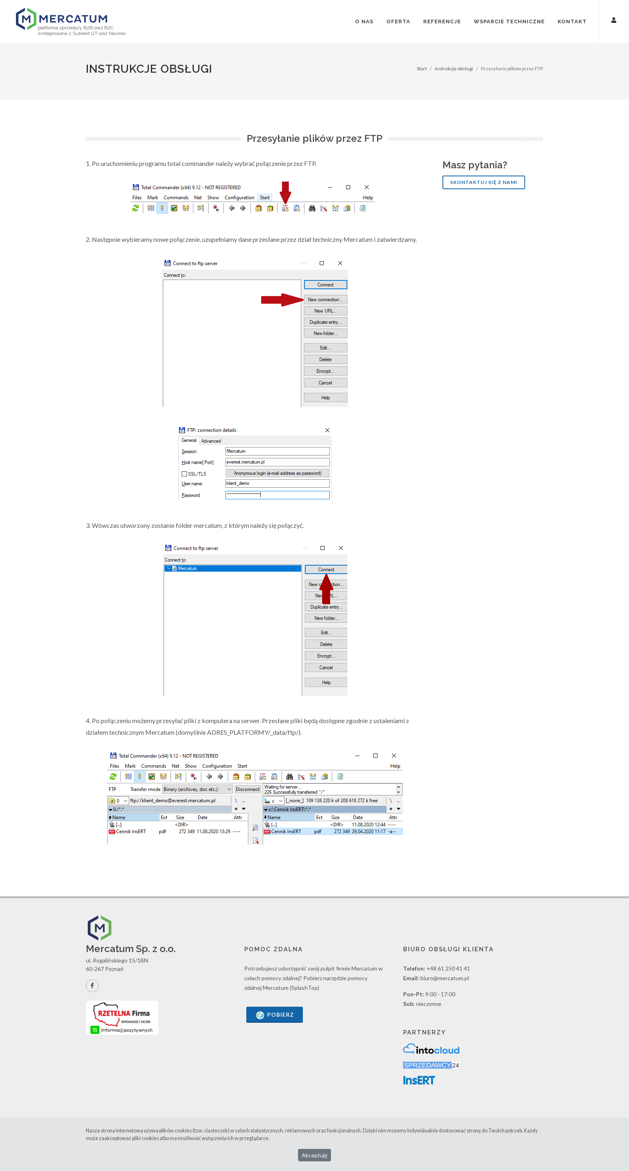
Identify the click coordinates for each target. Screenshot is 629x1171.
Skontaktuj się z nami (483, 182)
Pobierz (274, 1015)
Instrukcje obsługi (454, 68)
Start (422, 68)
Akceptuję (314, 1155)
